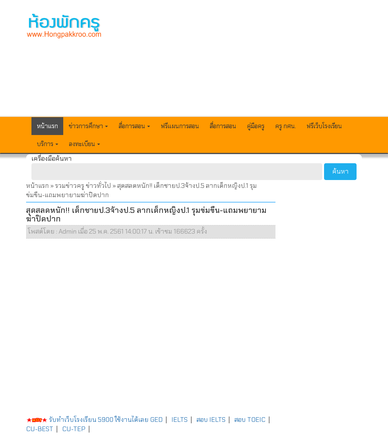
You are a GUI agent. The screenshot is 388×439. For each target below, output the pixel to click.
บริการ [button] (47, 144)
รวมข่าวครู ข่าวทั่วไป (83, 185)
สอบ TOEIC (249, 419)
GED (156, 419)
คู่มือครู (255, 126)
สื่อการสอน (223, 126)
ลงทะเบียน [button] (84, 144)
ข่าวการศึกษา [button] (88, 126)
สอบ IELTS (211, 419)
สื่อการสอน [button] (134, 126)
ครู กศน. (285, 126)
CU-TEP (73, 429)
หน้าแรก (47, 126)
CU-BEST (39, 429)
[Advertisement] (237, 63)
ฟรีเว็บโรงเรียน (324, 126)
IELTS (179, 419)
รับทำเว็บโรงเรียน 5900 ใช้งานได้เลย (87, 419)
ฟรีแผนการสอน (180, 126)
